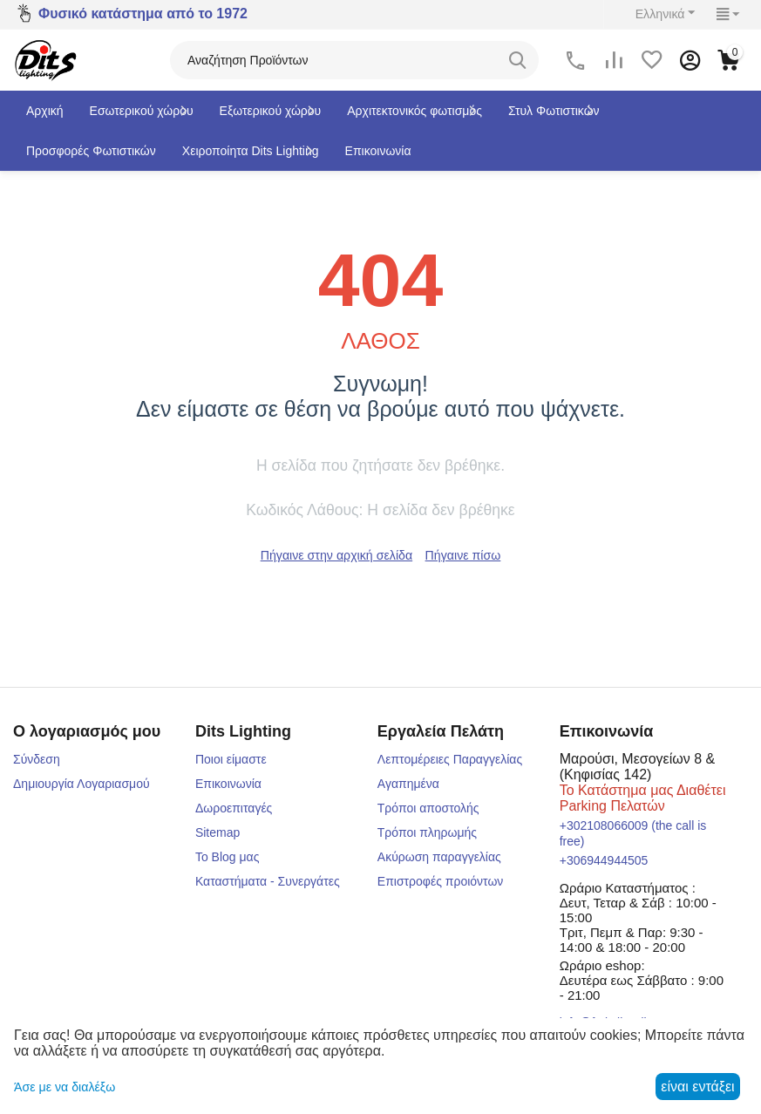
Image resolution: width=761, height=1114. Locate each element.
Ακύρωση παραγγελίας (439, 857)
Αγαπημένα (408, 784)
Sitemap (217, 832)
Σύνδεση (36, 759)
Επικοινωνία (228, 784)
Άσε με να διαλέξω (64, 1087)
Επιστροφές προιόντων (440, 881)
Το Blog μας (227, 857)
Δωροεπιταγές (233, 808)
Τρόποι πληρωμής (427, 832)
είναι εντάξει (697, 1086)
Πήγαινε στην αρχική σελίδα (336, 555)
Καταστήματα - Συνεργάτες (267, 881)
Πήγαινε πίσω (462, 555)
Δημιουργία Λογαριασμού (81, 784)
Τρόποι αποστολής (428, 808)
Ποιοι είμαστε (231, 759)
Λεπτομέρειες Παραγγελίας (449, 759)
